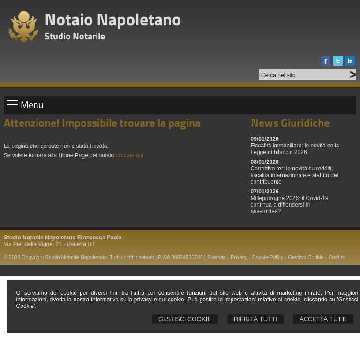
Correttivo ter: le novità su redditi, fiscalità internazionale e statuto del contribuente (294, 175)
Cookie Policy (268, 257)
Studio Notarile (75, 36)
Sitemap (216, 257)
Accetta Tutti (323, 319)
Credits (336, 257)
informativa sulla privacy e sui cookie (137, 299)
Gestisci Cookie (184, 319)
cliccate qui (129, 155)
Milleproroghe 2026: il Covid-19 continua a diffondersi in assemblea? (290, 205)
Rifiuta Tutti (255, 319)
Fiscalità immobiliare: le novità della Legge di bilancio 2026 (295, 148)
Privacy (239, 257)
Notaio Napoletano (113, 19)
